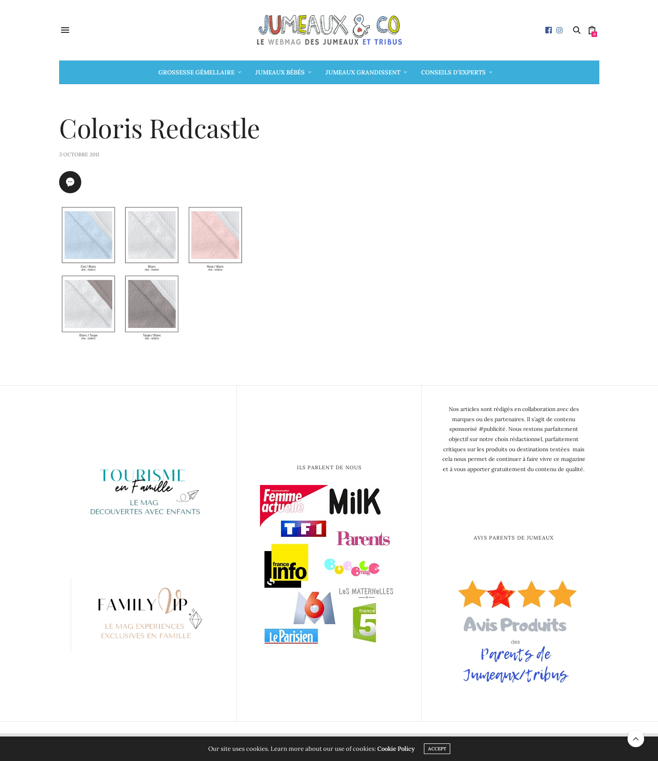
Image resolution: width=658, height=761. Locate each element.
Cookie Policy (396, 749)
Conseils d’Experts (453, 72)
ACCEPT (437, 749)
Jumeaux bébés (280, 72)
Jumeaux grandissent (363, 72)
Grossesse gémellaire (196, 72)
